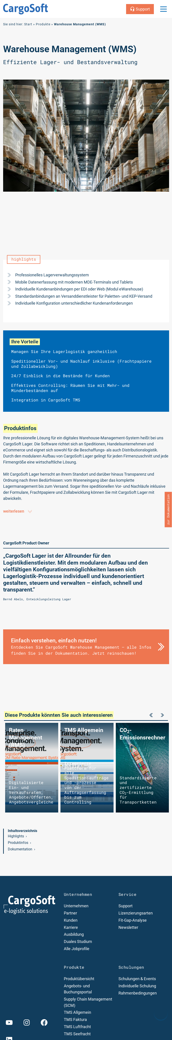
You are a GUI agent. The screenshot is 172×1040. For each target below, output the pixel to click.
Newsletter (128, 929)
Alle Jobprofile (76, 950)
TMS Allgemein (77, 1013)
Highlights (16, 838)
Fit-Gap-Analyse (132, 922)
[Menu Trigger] (163, 9)
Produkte (43, 24)
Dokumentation (20, 851)
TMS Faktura (75, 1020)
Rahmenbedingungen (137, 994)
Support (125, 908)
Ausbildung (74, 936)
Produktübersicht (79, 980)
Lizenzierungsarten (135, 915)
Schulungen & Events (137, 980)
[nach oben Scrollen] (161, 1013)
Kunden (70, 922)
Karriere (71, 929)
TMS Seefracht (77, 1034)
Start (28, 24)
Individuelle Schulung (137, 987)
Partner (70, 915)
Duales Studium (78, 943)
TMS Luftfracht (77, 1027)
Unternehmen (76, 908)
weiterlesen (17, 511)
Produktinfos (18, 844)
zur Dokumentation (168, 509)
